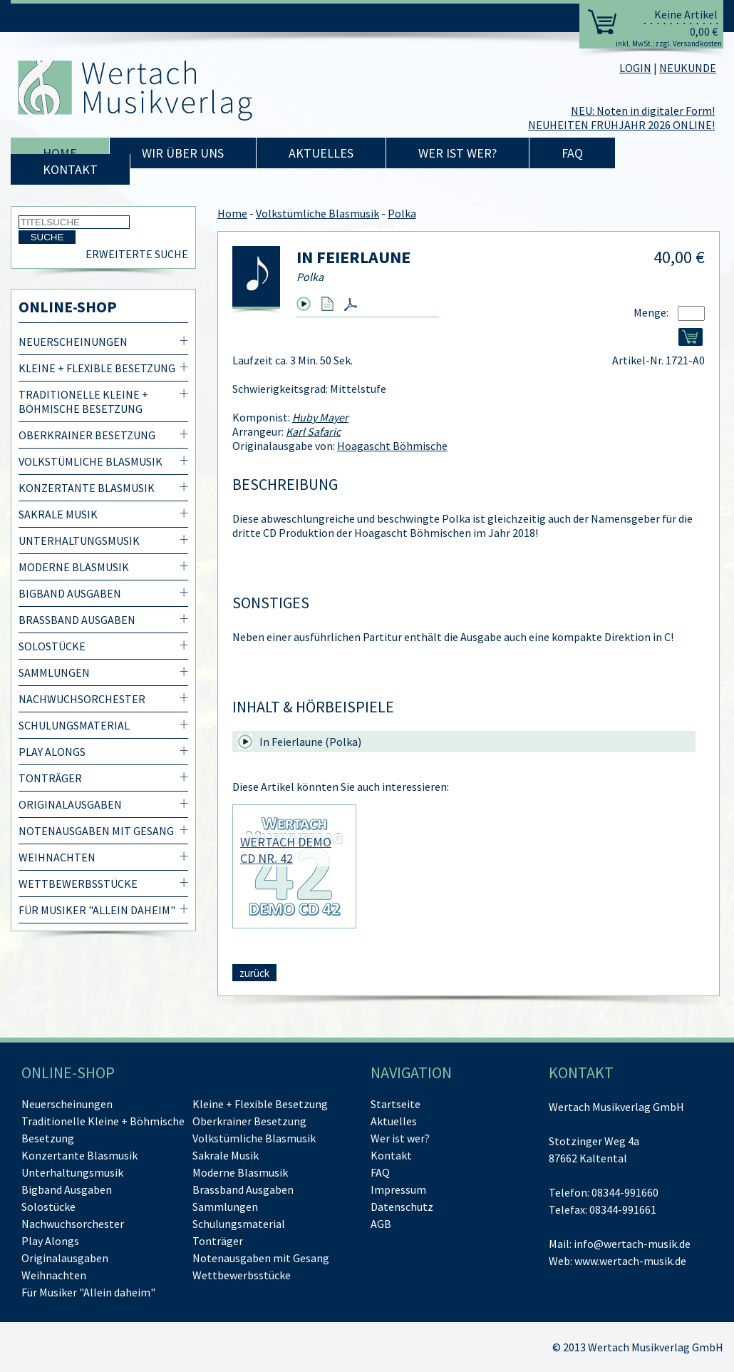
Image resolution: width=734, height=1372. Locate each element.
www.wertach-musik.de (630, 1261)
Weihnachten (57, 857)
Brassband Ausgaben (77, 620)
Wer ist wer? (457, 153)
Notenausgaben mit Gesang (96, 831)
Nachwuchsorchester (82, 699)
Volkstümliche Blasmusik (90, 461)
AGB (381, 1224)
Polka (402, 213)
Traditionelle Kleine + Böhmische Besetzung (83, 401)
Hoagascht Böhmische (392, 446)
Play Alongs (52, 751)
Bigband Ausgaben (70, 593)
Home (60, 153)
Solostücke (52, 646)
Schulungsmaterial (74, 725)
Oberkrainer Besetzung (87, 435)
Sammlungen (54, 672)
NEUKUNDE (687, 68)
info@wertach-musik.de (632, 1244)
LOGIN (635, 68)
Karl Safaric (313, 431)
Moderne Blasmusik (74, 567)
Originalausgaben (70, 804)
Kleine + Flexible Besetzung (97, 368)
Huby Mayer (320, 417)
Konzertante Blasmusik (87, 488)
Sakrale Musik (58, 514)
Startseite (395, 1104)
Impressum (398, 1189)
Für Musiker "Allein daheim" (97, 910)
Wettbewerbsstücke (78, 883)
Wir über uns (183, 153)
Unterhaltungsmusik (79, 540)
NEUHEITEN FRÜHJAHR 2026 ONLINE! (621, 125)
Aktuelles (321, 153)
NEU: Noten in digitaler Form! (643, 110)
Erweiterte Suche (137, 254)
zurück (254, 973)
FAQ (572, 153)
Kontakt (70, 169)
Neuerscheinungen (73, 341)
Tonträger (50, 778)
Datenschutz (402, 1206)
